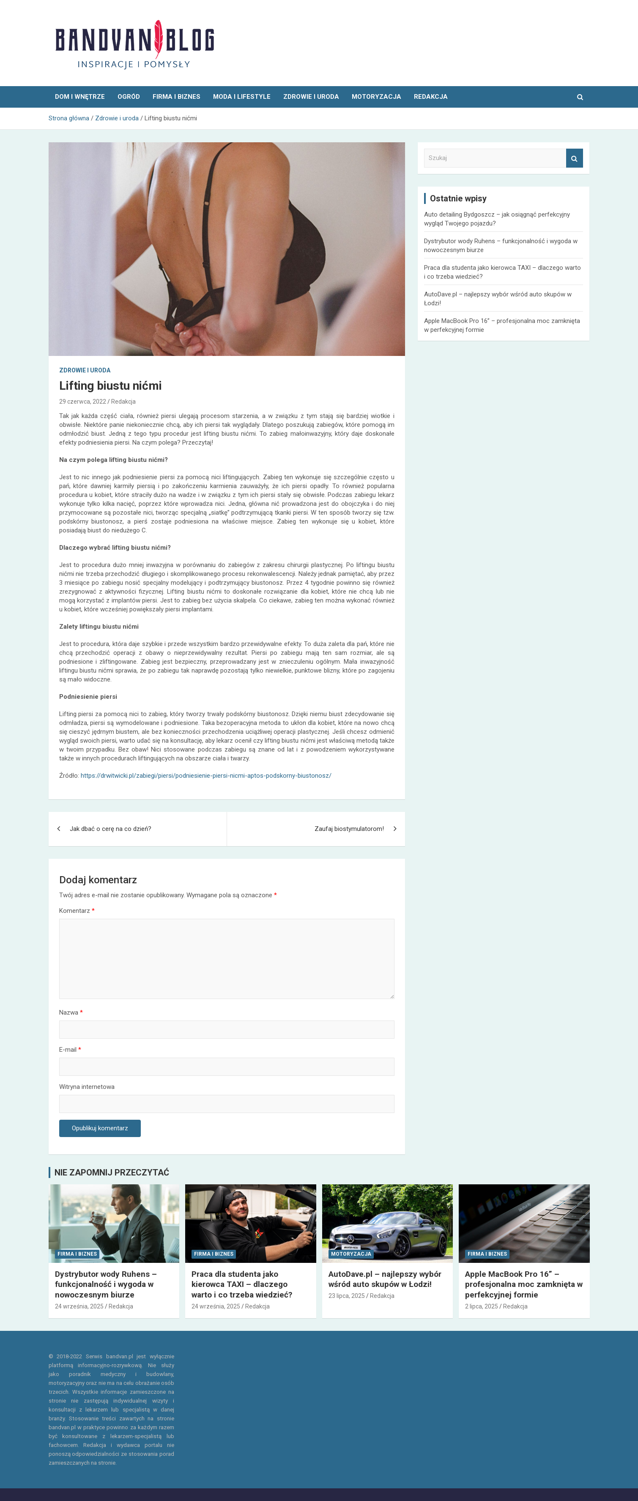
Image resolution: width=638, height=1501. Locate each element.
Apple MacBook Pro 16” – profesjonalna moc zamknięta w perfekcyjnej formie (524, 1284)
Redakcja (123, 401)
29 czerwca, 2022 (82, 401)
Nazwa (71, 1012)
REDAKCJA (431, 96)
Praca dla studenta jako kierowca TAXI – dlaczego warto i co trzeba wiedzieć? (242, 1284)
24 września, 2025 (79, 1306)
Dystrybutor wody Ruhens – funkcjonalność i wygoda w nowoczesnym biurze (106, 1284)
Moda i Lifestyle (242, 96)
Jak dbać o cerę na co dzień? (110, 829)
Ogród (129, 96)
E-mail (70, 1049)
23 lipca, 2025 (347, 1295)
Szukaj (574, 158)
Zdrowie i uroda (311, 96)
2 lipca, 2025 (481, 1306)
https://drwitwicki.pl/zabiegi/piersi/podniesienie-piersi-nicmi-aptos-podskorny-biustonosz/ (206, 775)
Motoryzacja (376, 96)
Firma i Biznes (176, 96)
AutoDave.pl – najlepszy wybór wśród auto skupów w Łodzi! (385, 1279)
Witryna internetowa (87, 1087)
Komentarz (77, 911)
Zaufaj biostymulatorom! (349, 829)
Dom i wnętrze (80, 96)
